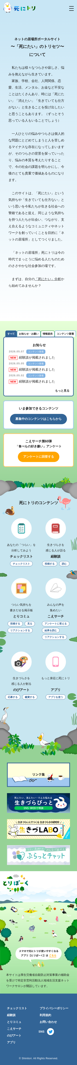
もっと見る (62, 390)
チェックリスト (17, 1008)
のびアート (14, 1035)
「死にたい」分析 (48, 279)
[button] (71, 8)
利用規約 (45, 1015)
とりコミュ (14, 1022)
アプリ (11, 1042)
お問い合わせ (48, 1022)
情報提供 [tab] (48, 333)
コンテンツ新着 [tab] (65, 333)
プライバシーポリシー (54, 1008)
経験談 (11, 1015)
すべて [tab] (11, 333)
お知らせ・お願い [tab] (29, 333)
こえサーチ (14, 1028)
